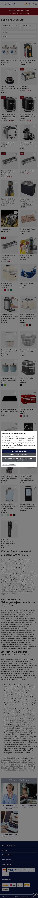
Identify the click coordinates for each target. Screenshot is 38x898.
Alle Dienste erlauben (19, 451)
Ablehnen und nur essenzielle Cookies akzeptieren (19, 460)
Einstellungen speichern (19, 455)
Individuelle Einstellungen (9, 464)
